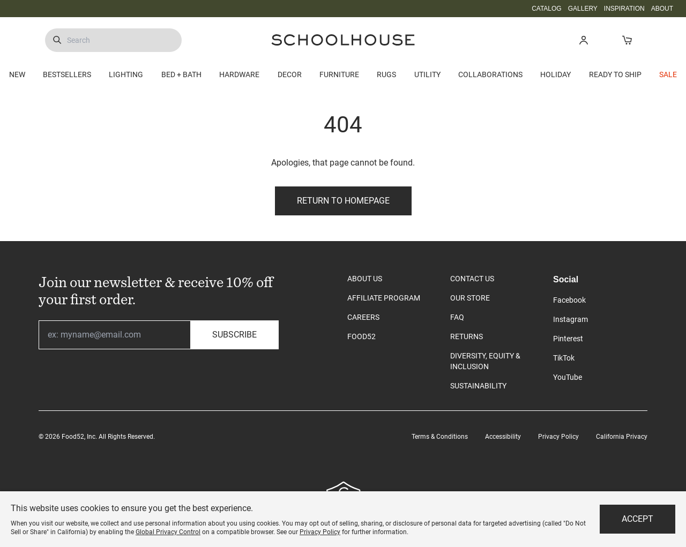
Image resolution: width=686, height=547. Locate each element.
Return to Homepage (343, 201)
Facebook (569, 300)
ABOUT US (364, 278)
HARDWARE (239, 74)
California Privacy (621, 436)
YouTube (567, 377)
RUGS (386, 74)
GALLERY (583, 8)
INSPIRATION (624, 8)
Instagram (570, 319)
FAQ (457, 317)
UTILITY (427, 74)
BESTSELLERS (67, 74)
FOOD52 (361, 336)
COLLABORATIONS (490, 74)
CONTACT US (472, 278)
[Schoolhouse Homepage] (343, 40)
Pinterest (568, 338)
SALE (668, 74)
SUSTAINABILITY (478, 385)
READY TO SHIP (615, 74)
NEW (17, 74)
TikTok (564, 358)
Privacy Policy (558, 436)
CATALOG (547, 8)
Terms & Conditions (440, 436)
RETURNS (466, 336)
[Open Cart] (627, 40)
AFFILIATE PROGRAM (383, 298)
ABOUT (662, 8)
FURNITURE (339, 74)
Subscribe (234, 334)
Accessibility (503, 436)
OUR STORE (470, 298)
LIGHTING (126, 74)
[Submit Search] (57, 40)
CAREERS (363, 317)
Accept (637, 519)
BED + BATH (181, 74)
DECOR (290, 74)
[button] (583, 40)
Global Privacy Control (168, 532)
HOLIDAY (555, 74)
